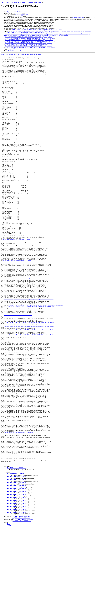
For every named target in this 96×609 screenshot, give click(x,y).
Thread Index (38, 2)
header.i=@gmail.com (78, 17)
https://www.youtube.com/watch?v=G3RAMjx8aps (19, 508)
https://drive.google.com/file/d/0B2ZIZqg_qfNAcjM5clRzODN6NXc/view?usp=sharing (29, 357)
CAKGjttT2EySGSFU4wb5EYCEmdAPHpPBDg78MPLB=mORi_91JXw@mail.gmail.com (29, 38)
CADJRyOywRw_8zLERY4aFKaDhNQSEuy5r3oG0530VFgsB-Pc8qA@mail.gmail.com (29, 32)
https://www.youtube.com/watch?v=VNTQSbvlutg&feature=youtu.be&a (21, 54)
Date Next (10, 2)
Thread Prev (16, 2)
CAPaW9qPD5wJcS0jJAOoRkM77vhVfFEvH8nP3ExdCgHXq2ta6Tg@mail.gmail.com (28, 43)
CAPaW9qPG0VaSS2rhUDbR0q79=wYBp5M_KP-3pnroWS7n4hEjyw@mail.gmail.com (28, 37)
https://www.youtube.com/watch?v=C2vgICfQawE (17, 302)
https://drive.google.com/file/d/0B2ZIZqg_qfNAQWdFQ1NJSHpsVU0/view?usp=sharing (29, 348)
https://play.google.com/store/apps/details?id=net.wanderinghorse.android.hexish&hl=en (37, 355)
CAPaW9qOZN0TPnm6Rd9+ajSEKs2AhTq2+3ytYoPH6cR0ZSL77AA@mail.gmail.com (29, 34)
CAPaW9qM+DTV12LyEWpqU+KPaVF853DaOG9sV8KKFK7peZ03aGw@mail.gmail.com (36, 29)
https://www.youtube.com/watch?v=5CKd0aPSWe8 (18, 367)
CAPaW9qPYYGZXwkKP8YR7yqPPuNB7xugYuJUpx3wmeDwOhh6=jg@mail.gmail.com (29, 41)
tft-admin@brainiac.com (14, 50)
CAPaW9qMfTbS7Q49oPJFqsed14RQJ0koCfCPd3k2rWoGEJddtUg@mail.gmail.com (28, 44)
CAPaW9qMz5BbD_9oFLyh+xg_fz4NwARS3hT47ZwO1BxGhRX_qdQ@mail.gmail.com (29, 40)
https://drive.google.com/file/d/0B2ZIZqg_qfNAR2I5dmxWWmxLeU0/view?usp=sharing (29, 385)
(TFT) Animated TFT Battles (15, 555)
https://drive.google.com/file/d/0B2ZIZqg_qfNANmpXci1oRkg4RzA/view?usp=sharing (29, 380)
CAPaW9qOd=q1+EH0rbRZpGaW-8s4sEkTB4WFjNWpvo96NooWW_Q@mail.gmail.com (43, 35)
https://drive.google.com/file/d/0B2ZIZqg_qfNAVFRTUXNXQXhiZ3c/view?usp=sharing (29, 391)
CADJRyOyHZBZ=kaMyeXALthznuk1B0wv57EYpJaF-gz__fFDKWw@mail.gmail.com (35, 31)
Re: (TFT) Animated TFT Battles (16, 549)
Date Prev (3, 2)
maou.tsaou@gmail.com (21, 14)
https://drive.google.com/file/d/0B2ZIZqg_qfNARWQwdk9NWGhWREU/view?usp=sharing (29, 323)
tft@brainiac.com (11, 11)
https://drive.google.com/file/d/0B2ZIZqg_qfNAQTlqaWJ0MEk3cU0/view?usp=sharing (29, 376)
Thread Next (24, 2)
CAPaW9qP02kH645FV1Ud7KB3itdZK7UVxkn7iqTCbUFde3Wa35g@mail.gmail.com (28, 46)
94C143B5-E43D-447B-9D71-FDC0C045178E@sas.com (76, 31)
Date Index (31, 2)
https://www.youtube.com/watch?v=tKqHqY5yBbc (16, 277)
